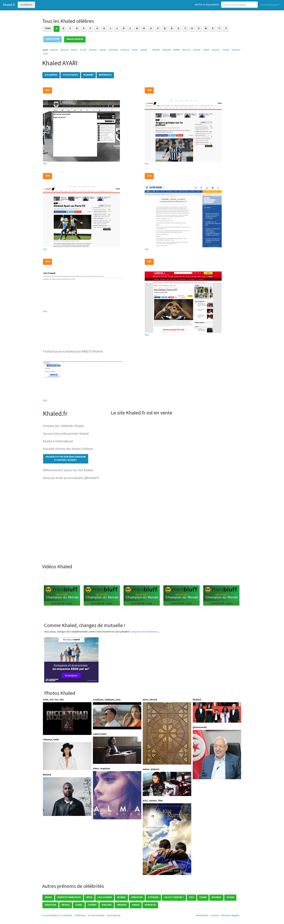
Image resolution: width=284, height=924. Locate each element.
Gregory (107, 904)
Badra (74, 49)
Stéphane (153, 897)
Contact (214, 915)
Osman (197, 49)
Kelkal (143, 49)
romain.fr (150, 904)
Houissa (125, 49)
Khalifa (156, 49)
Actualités (66, 915)
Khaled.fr (9, 5)
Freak (83, 49)
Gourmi (93, 49)
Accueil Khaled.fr (51, 915)
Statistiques (70, 74)
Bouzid (64, 49)
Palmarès (88, 74)
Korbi (135, 49)
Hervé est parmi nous (69, 897)
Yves (191, 897)
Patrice (66, 904)
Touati (225, 49)
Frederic (122, 904)
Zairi (45, 53)
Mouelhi (166, 49)
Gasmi (102, 49)
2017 (149, 261)
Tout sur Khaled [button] (269, 4)
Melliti (176, 49)
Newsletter (202, 915)
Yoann (202, 897)
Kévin (89, 897)
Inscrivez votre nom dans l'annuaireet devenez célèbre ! (65, 458)
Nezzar (186, 49)
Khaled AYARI (52, 38)
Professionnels (96, 915)
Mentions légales (230, 915)
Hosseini (113, 49)
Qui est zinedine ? (174, 897)
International (113, 915)
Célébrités (26, 4)
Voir (45, 163)
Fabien (135, 904)
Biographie (51, 74)
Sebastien (50, 904)
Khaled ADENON (74, 39)
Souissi (216, 49)
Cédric (48, 897)
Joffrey (92, 904)
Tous (48, 28)
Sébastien (137, 897)
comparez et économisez (144, 631)
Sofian (230, 897)
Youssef (236, 49)
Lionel (78, 904)
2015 (47, 90)
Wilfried (216, 897)
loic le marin (105, 897)
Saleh (206, 49)
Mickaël (121, 897)
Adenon (54, 49)
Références (105, 74)
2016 (47, 261)
